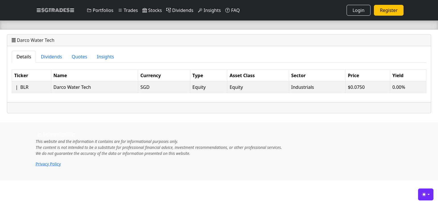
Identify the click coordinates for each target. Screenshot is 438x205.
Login (359, 10)
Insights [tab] (105, 57)
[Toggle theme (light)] (425, 194)
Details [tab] (24, 57)
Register (389, 10)
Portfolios (100, 10)
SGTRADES (55, 10)
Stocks (152, 10)
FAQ (232, 10)
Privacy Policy (48, 164)
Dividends (179, 10)
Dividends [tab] (51, 57)
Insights (209, 10)
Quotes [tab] (79, 57)
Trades (128, 10)
